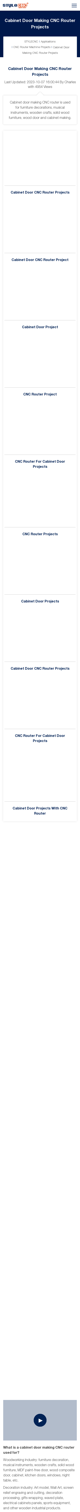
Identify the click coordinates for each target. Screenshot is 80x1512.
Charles (70, 82)
